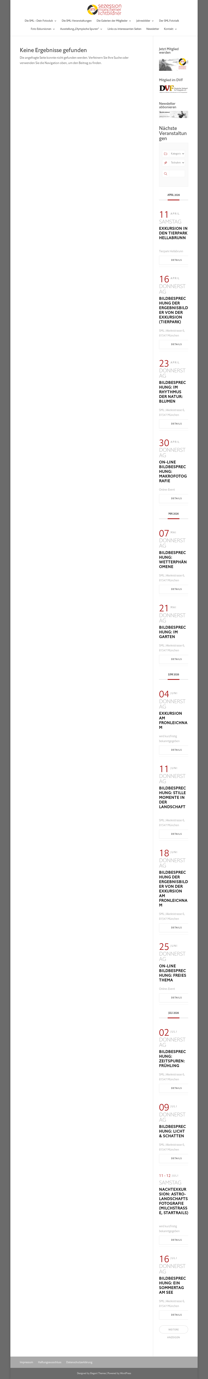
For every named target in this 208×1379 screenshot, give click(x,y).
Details (176, 260)
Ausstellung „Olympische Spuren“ (79, 29)
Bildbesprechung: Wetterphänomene (173, 559)
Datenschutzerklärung (79, 1362)
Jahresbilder (143, 21)
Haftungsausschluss (49, 1362)
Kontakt (168, 29)
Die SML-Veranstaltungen (77, 21)
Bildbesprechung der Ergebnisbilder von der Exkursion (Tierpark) (173, 310)
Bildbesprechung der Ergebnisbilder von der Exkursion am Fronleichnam (173, 889)
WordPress (125, 1373)
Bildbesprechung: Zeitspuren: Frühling (172, 1058)
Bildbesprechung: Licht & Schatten (172, 1131)
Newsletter (152, 29)
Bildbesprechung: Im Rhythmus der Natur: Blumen (172, 392)
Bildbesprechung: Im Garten (172, 632)
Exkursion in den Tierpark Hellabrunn (173, 233)
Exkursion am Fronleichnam (173, 720)
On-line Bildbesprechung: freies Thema (172, 973)
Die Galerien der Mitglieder (112, 21)
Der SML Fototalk (169, 21)
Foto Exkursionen (41, 29)
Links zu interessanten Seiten (124, 29)
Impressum (26, 1362)
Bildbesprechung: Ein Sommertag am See (172, 1285)
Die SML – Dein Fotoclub (39, 21)
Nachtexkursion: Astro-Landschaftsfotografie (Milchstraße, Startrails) (173, 1201)
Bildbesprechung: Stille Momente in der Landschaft (172, 798)
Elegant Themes (98, 1373)
